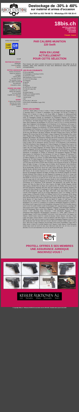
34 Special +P (55, 151)
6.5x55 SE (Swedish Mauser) (68, 204)
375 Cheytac (38, 157)
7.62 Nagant (70, 214)
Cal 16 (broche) (37, 227)
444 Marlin (26, 177)
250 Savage (71, 124)
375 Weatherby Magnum (36, 161)
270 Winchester (42, 127)
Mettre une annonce (15, 91)
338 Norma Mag (60, 147)
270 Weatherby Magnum (30, 127)
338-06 (25, 151)
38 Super (29, 164)
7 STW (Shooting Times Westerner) (39, 211)
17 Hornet (39, 112)
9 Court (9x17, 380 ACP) (30, 100)
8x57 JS (56, 221)
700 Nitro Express (60, 217)
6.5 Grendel (50, 202)
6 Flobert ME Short (46, 201)
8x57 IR (35, 221)
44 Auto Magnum (48, 174)
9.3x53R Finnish (43, 224)
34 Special (48, 151)
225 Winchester (27, 121)
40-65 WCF (45, 167)
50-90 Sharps (72, 194)
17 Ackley (46, 111)
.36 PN (25, 111)
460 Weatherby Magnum (67, 187)
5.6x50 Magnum (32, 192)
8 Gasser (41, 219)
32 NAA (63, 141)
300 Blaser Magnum (44, 132)
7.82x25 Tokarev (38, 217)
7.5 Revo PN (70, 212)
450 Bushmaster (58, 182)
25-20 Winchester (52, 124)
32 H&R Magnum (55, 141)
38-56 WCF (43, 166)
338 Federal (70, 146)
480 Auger (39, 191)
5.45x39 (25, 90)
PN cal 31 (54, 227)
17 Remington (46, 112)
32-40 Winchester (71, 142)
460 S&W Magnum (53, 187)
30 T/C (27, 131)
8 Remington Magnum (61, 219)
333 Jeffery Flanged (33, 146)
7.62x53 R (40, 216)
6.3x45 (35, 202)
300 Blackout (34, 132)
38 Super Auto (44, 164)
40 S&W (25, 84)
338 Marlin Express (49, 147)
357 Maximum (70, 154)
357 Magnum (26, 80)
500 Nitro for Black (56, 196)
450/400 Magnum (66, 184)
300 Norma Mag (33, 134)
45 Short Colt (71, 179)
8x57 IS (46, 221)
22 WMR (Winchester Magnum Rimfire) (51, 116)
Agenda (19, 67)
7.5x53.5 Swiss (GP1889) (40, 214)
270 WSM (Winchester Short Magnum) (58, 127)
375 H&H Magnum (36, 159)
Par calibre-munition (15, 82)
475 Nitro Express (53, 189)
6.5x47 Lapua (33, 204)
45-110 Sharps (50, 181)
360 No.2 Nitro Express (42, 156)
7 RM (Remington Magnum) (67, 207)
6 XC (31, 202)
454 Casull (49, 186)
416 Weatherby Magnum (62, 172)
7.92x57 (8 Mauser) (49, 217)
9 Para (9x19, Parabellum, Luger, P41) (34, 102)
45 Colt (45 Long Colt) (29, 89)
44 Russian (33, 176)
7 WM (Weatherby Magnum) (61, 211)
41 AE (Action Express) (38, 171)
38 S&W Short (43, 162)
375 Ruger (57, 159)
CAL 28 (49, 227)
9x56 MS (58, 226)
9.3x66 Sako (26, 226)
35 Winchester (50, 152)
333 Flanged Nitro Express (66, 144)
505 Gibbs (73, 197)
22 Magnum (59, 114)
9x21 (44, 226)
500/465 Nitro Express (63, 197)
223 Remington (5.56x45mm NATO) (33, 74)
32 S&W (68, 141)
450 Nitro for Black (34, 184)
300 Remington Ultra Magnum (41, 136)
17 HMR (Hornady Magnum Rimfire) (65, 111)
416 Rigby (45, 172)
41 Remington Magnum (64, 171)
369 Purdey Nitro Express (57, 156)
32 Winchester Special (41, 142)
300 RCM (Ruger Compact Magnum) (49, 134)
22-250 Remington (68, 116)
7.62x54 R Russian (49, 216)
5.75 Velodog (66, 192)
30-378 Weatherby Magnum (68, 131)
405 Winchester (72, 169)
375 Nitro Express (48, 159)
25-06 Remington (41, 124)
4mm (58, 191)
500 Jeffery (26, 196)
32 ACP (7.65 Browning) (30, 79)
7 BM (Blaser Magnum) (45, 207)
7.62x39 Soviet (27, 97)
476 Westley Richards (29, 191)
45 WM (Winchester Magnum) (36, 181)
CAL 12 (25, 104)
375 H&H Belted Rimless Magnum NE (54, 157)
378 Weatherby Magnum (67, 161)
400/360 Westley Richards (39, 169)
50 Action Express (28, 92)
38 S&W (36, 162)
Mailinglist (18, 63)
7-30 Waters (52, 212)
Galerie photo (17, 77)
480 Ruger (46, 191)
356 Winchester (47, 154)
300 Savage (54, 136)
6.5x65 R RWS (37, 206)
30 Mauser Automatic (54, 129)
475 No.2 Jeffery (71, 189)
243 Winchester (57, 121)
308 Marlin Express (42, 139)
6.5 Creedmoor (41, 202)
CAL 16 (30, 227)
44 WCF (56, 176)
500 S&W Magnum (68, 196)
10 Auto (40, 111)
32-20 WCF (51, 142)
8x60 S (61, 221)
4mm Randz (72, 191)
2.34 (52, 112)
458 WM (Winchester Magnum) (32, 187)
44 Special (50, 176)
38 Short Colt (52, 162)
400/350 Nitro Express (70, 167)
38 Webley (52, 164)
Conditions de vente (15, 90)
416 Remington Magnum (35, 172)
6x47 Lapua (34, 207)
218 (62, 112)
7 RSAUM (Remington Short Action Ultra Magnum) (49, 208)
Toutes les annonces (16, 73)
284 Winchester (36, 129)
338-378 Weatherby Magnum (35, 151)
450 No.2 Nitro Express (47, 184)
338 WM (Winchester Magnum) (67, 149)
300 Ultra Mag (62, 136)
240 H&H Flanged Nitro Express (42, 121)
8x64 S (65, 221)
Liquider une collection (15, 95)
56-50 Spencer (27, 199)
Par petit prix (17, 83)
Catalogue (18, 75)
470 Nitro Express (33, 189)
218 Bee (65, 112)
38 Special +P (66, 162)
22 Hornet (33, 114)
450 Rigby (58, 184)
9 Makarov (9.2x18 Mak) (45, 222)
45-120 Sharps (58, 181)
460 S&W (44, 187)
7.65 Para (68, 216)
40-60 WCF (38, 167)
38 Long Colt (30, 162)
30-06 (37, 131)
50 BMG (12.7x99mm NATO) (31, 94)
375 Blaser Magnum (29, 157)
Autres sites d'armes (15, 101)
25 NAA (60, 122)
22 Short (36, 116)
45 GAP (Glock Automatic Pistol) (44, 179)
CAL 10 (64, 226)
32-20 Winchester (61, 142)
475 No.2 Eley (63, 189)
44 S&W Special (42, 176)
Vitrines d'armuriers (15, 72)
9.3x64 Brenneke (71, 224)
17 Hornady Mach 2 (29, 112)
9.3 (37, 224)
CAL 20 (44, 227)
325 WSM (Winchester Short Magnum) (34, 144)
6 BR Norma (36, 201)
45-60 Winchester (68, 181)
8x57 (31, 221)
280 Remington (27, 129)
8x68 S (70, 221)
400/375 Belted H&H (54, 169)
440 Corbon (73, 176)
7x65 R (37, 219)
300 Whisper (32, 137)
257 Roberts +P (32, 126)
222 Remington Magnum (59, 117)
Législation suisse (16, 104)
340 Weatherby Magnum (66, 151)
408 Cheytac (26, 171)
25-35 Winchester (62, 124)
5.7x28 (73, 192)
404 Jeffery (63, 169)
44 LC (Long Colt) (71, 174)
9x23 (53, 226)
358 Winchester (30, 156)
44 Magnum (26, 85)
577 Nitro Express (37, 199)
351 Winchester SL (36, 154)
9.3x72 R (33, 226)
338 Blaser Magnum (61, 146)
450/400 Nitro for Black (38, 186)
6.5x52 (40, 204)
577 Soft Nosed (66, 199)
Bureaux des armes (16, 103)
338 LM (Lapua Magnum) (35, 147)
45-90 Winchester (47, 182)
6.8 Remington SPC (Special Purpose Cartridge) (60, 206)
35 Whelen (42, 152)
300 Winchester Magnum (43, 137)
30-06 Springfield (45, 131)
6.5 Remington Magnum (61, 202)
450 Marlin (66, 182)
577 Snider (58, 199)
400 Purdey (59, 167)
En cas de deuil (17, 93)
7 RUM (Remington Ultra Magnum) (64, 209)
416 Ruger (52, 172)
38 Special (26, 82)
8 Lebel (46, 219)
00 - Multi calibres (32, 111)
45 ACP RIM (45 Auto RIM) (66, 177)
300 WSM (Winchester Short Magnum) (62, 137)
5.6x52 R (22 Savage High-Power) (48, 192)
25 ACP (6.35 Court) (28, 75)
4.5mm (58, 166)
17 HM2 (51, 111)
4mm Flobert (65, 191)
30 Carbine (44, 129)
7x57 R (29, 219)
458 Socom (73, 186)
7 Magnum (55, 207)
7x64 (24, 99)
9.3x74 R (39, 226)
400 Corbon (52, 167)
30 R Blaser (64, 129)
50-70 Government (62, 194)
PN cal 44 (60, 227)
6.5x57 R (29, 206)
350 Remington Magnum (62, 152)
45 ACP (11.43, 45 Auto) (29, 87)
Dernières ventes (16, 85)
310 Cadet (71, 139)
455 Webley (61, 186)
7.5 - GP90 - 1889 (62, 212)
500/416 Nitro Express (37, 197)
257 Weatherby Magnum (44, 126)
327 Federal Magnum (52, 144)
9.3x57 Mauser (52, 224)
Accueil (19, 59)
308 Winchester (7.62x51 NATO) (32, 77)
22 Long (39, 114)
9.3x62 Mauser (62, 224)
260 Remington (56, 126)
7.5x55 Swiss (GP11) (28, 95)
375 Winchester (48, 161)
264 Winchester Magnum (69, 126)
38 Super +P (36, 164)
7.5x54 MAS (50, 214)
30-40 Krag (26, 132)
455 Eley (54, 186)
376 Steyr (56, 161)
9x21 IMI (49, 226)
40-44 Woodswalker (28, 167)
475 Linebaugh (43, 189)
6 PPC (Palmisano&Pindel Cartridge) (64, 201)
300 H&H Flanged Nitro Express (60, 132)
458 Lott (67, 186)
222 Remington (46, 117)
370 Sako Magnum (70, 156)
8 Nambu (51, 219)
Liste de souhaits (16, 65)
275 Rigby (73, 127)
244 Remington (40, 122)
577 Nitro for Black (49, 199)
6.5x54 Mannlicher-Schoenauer (51, 204)
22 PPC (31, 116)
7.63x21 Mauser (60, 216)
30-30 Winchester (55, 131)
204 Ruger (57, 112)
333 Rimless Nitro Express (47, 146)
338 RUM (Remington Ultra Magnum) (46, 149)
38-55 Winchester (34, 166)
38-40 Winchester (61, 164)
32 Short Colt (30, 142)
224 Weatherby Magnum (69, 119)
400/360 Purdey (27, 169)
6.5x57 (25, 206)
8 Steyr (70, 219)
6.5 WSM (71, 202)
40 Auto (63, 166)
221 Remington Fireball (34, 117)
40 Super (73, 166)
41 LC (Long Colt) (51, 171)
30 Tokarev (33, 131)
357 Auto (54, 154)
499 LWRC (53, 191)
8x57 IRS (40, 221)
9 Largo (35, 222)
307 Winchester (31, 139)
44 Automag (56, 174)
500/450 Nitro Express (50, 197)
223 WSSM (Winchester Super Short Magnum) (48, 119)
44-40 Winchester (64, 176)
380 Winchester (51, 166)
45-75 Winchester (36, 182)
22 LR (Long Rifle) (28, 72)
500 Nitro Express (35, 196)
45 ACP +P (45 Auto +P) (51, 177)
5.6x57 (60, 192)
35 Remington (34, 152)
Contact (19, 106)
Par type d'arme (16, 78)
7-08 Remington (44, 212)
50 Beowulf (35, 194)
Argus (19, 96)
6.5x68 (43, 206)
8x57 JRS (51, 221)
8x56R (27, 221)
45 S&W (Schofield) (60, 179)
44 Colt (63, 174)
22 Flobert (71, 112)
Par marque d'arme (15, 80)
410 (73, 171)
